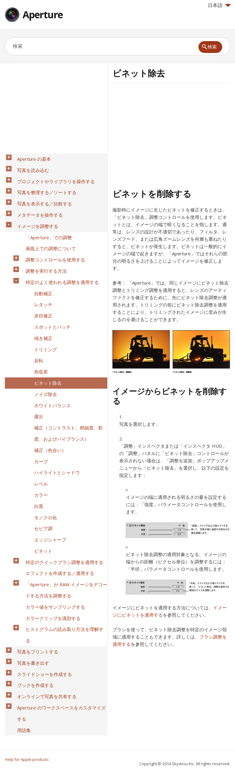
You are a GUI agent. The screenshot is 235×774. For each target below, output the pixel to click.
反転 (35, 300)
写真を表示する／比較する (40, 189)
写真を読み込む (29, 165)
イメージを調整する (34, 205)
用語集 (20, 553)
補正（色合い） (46, 363)
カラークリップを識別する (49, 482)
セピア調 (39, 418)
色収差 (37, 308)
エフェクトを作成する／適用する (56, 450)
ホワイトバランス (48, 331)
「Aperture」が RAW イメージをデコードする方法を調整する (63, 462)
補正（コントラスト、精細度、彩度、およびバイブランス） (64, 351)
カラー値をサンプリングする (51, 474)
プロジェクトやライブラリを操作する (52, 173)
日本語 (219, 5)
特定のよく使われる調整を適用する (58, 244)
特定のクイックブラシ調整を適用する (61, 442)
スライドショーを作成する (40, 513)
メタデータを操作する (36, 197)
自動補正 (39, 252)
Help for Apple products (27, 759)
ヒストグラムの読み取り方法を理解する (63, 490)
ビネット (39, 434)
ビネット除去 (44, 316)
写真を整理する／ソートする (43, 181)
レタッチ (39, 260)
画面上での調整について (47, 221)
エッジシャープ (46, 426)
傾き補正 (39, 284)
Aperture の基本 (30, 157)
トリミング (41, 292)
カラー (37, 395)
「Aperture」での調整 (45, 213)
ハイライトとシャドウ (53, 379)
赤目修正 (39, 268)
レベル (37, 387)
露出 (35, 339)
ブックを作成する (31, 521)
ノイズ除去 (41, 323)
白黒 (35, 403)
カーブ (37, 371)
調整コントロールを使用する (51, 229)
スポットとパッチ (48, 276)
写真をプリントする (34, 498)
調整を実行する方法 (42, 236)
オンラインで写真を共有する (43, 529)
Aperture (43, 14)
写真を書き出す (29, 506)
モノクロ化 (41, 411)
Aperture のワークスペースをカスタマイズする (60, 541)
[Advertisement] (163, 134)
